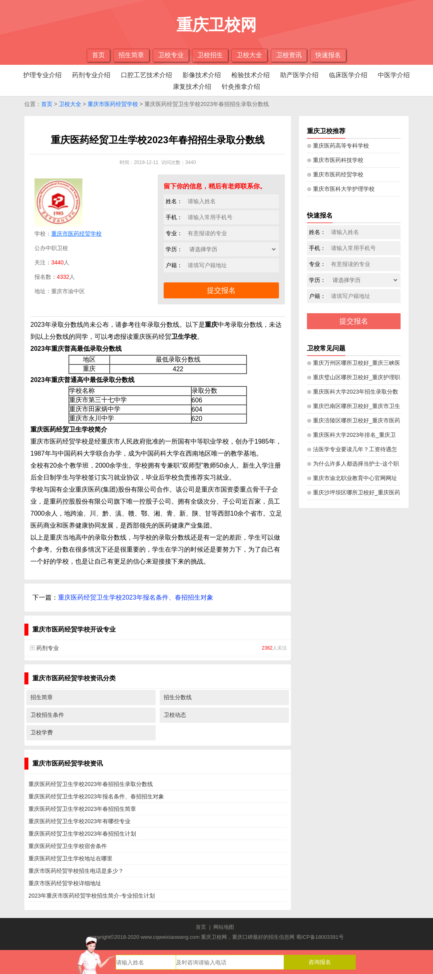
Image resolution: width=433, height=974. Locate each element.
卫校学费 (41, 732)
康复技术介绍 (192, 86)
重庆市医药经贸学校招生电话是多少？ (76, 871)
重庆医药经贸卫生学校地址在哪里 (70, 858)
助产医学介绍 (299, 75)
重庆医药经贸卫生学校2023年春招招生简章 (82, 809)
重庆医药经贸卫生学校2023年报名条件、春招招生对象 (135, 597)
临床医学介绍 (348, 75)
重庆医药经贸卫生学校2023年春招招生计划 (82, 833)
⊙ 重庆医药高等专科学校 (338, 145)
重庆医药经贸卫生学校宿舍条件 (67, 846)
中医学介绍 (394, 75)
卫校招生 (210, 55)
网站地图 (223, 927)
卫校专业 (171, 55)
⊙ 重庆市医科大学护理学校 (341, 189)
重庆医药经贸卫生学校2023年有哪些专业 (79, 821)
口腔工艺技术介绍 (146, 75)
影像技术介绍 (201, 75)
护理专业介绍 (42, 75)
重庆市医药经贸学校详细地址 (64, 883)
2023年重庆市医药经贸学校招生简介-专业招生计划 (91, 895)
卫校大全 (249, 55)
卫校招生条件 (47, 715)
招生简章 (131, 55)
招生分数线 (178, 697)
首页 (98, 55)
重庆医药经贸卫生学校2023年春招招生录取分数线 (90, 784)
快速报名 (328, 55)
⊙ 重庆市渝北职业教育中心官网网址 (352, 478)
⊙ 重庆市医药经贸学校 (335, 174)
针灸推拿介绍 (241, 86)
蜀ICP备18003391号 (320, 937)
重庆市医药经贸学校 (113, 104)
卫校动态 (175, 715)
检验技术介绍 (250, 75)
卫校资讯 (289, 55)
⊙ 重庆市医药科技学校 (335, 160)
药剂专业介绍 (91, 75)
